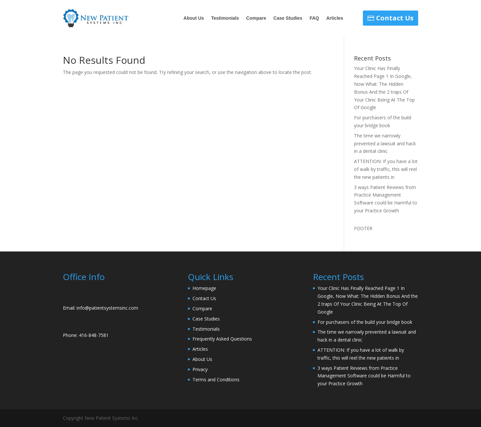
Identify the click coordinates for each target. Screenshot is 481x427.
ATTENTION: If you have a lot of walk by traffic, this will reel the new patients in (386, 169)
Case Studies (287, 18)
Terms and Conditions (216, 379)
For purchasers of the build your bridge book (364, 322)
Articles (334, 18)
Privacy (200, 369)
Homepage (204, 288)
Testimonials (225, 18)
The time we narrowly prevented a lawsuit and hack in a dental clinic (385, 143)
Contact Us (395, 17)
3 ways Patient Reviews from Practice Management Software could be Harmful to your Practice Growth (364, 376)
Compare (256, 18)
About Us (194, 18)
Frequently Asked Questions (222, 339)
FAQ (314, 18)
